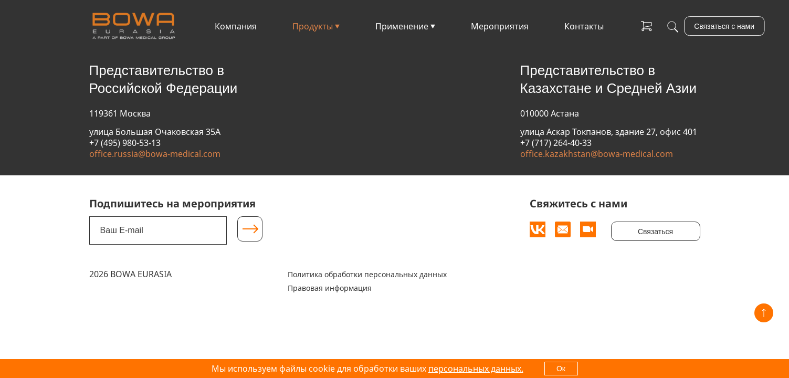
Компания (236, 26)
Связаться (655, 231)
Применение (401, 26)
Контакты (584, 26)
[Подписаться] (249, 229)
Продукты (312, 26)
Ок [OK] (560, 368)
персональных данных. (475, 368)
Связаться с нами (724, 26)
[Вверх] (763, 312)
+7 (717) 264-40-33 (556, 143)
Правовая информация (330, 288)
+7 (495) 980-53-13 (125, 143)
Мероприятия (500, 26)
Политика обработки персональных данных (367, 274)
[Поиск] (673, 26)
